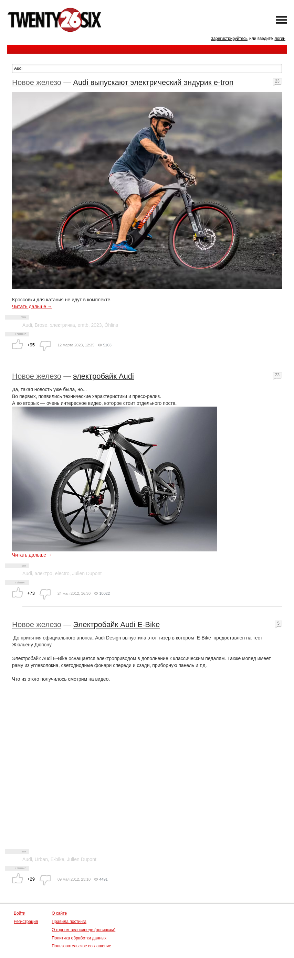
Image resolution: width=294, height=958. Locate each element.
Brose (41, 325)
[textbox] (147, 68)
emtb (83, 325)
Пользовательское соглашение (81, 946)
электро (43, 573)
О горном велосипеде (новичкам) (83, 929)
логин (279, 38)
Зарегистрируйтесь (229, 38)
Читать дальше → (32, 306)
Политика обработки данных (79, 938)
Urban (41, 859)
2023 (96, 325)
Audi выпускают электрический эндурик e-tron (153, 82)
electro (62, 573)
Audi (27, 325)
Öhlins (111, 325)
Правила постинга (69, 921)
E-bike (57, 859)
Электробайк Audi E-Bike (116, 624)
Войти (19, 913)
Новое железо (36, 82)
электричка (62, 325)
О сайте (59, 913)
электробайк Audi (103, 376)
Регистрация (26, 921)
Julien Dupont (87, 573)
